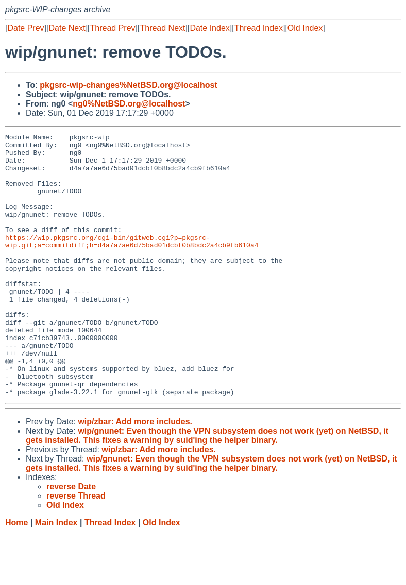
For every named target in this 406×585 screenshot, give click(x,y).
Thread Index (258, 28)
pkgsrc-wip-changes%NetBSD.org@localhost (128, 85)
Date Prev (25, 28)
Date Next (66, 28)
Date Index (209, 28)
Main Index (56, 575)
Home (16, 575)
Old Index (305, 28)
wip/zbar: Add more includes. (135, 474)
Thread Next (162, 28)
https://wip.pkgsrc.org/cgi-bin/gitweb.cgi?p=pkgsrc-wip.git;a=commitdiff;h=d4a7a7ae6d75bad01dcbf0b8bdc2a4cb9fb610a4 (131, 263)
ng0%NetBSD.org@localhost (129, 103)
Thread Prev (113, 28)
